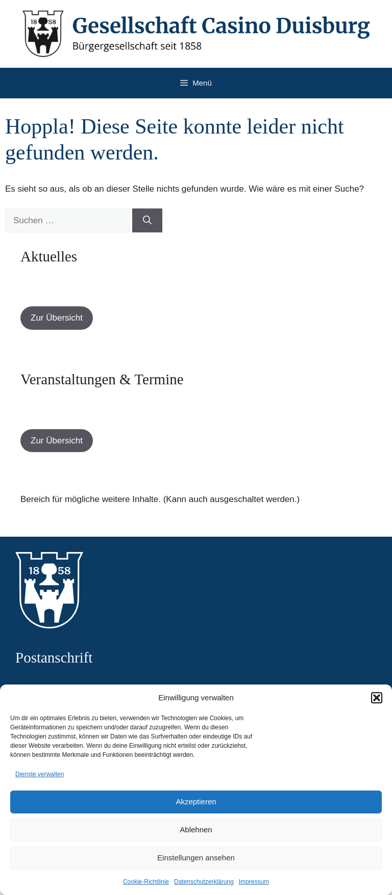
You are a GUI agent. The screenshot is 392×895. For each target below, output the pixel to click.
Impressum (254, 881)
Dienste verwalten (39, 774)
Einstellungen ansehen (196, 857)
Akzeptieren (196, 801)
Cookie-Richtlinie (146, 881)
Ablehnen (196, 829)
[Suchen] (147, 220)
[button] (377, 698)
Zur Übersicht (57, 318)
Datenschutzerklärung (204, 881)
